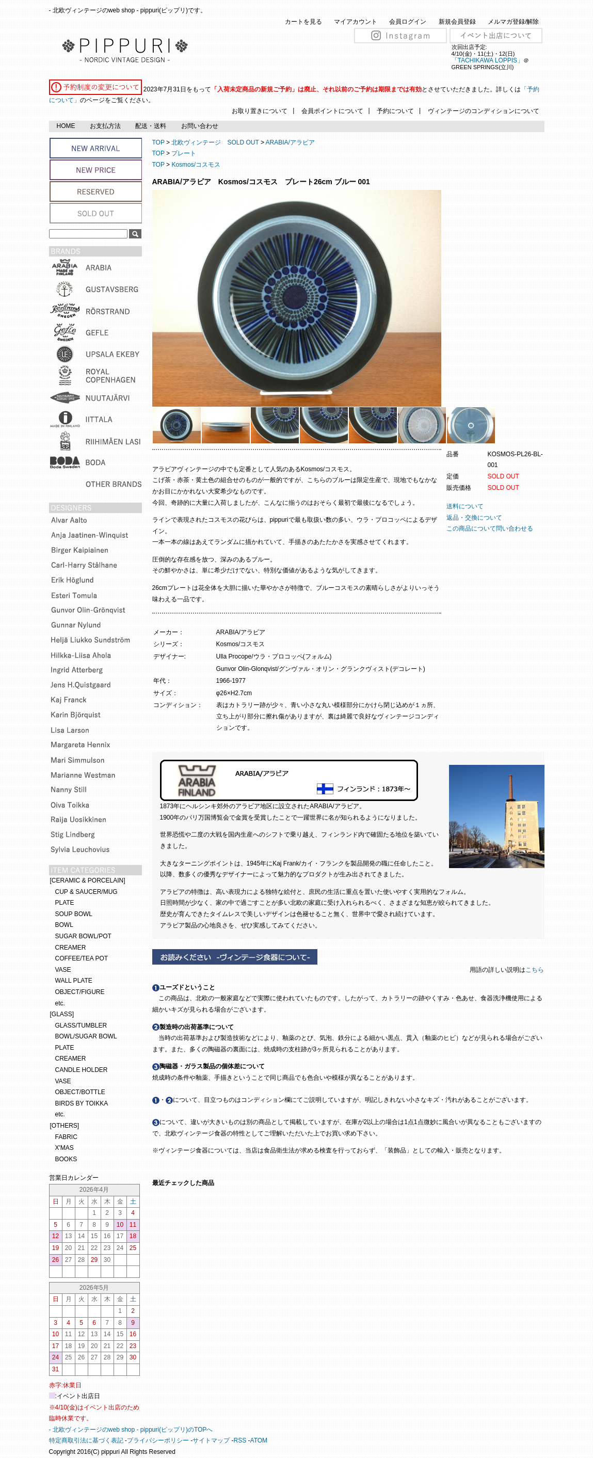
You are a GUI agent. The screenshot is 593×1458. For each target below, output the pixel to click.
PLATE (64, 902)
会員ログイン (407, 21)
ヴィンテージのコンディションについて (483, 111)
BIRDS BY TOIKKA (81, 1103)
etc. (60, 1003)
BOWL (64, 924)
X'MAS (64, 1147)
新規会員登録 (457, 21)
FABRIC (66, 1137)
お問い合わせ (199, 126)
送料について (465, 506)
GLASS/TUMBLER (81, 1025)
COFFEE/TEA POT (81, 958)
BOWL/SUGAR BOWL (86, 1036)
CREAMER (70, 947)
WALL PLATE (73, 980)
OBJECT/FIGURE (80, 992)
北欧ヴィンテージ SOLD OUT (215, 142)
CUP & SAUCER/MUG (86, 891)
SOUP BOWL (73, 914)
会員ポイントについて (332, 111)
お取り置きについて (259, 111)
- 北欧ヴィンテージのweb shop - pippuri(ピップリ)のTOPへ (131, 1429)
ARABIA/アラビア (290, 142)
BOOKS (66, 1159)
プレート (183, 153)
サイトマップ (211, 1440)
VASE (63, 969)
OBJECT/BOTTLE (80, 1092)
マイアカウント (355, 21)
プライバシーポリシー (158, 1440)
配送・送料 (150, 126)
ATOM (259, 1440)
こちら (535, 969)
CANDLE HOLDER (81, 1070)
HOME (66, 126)
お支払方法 (105, 126)
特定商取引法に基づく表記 (86, 1440)
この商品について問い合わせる (489, 528)
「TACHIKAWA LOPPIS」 (488, 60)
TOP (158, 142)
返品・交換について (474, 517)
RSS (240, 1440)
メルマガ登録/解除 (513, 21)
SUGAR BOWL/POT (83, 936)
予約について (395, 111)
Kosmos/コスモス (195, 164)
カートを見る (303, 21)
